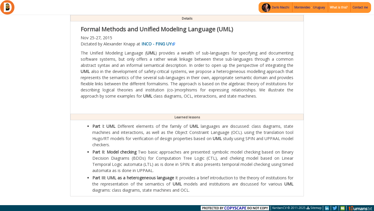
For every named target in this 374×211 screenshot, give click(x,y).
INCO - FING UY (156, 44)
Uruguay (319, 7)
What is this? (338, 7)
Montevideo (302, 7)
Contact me (360, 7)
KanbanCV (279, 208)
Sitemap (314, 208)
